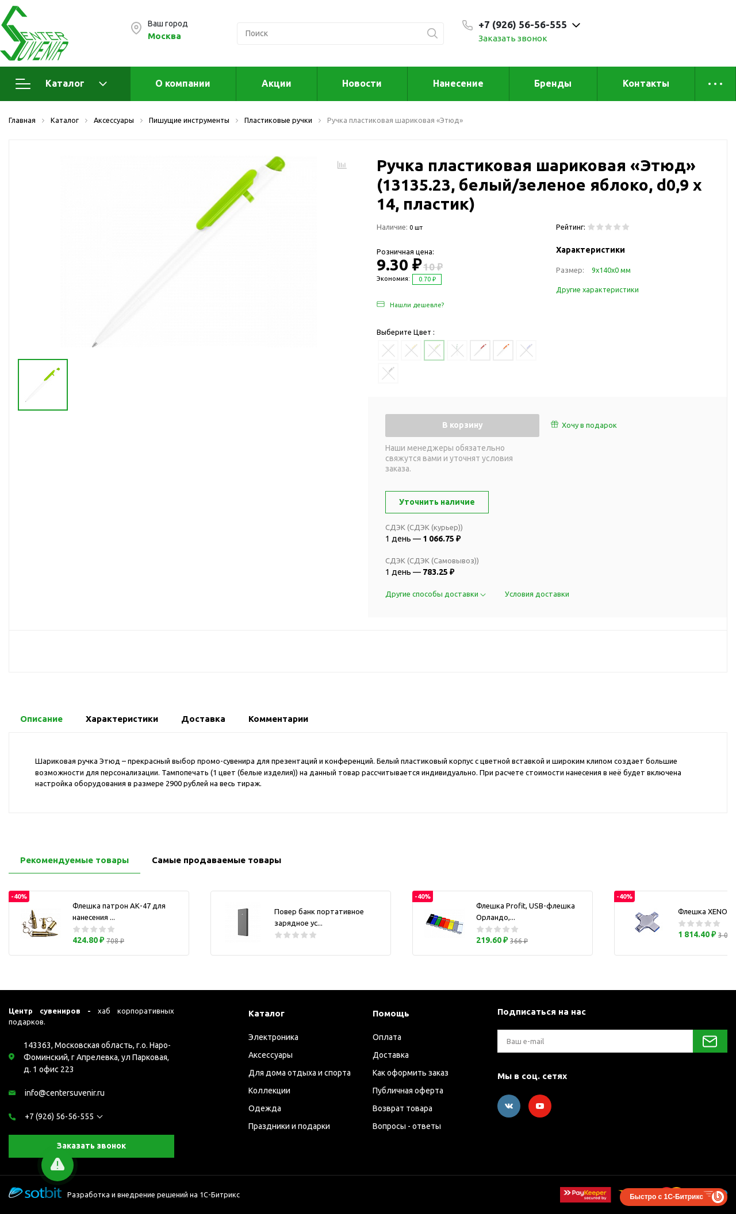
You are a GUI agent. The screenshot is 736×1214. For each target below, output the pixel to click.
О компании (182, 83)
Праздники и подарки (289, 1126)
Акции (277, 83)
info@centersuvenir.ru (65, 1092)
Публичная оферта (408, 1090)
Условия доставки (537, 594)
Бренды (553, 83)
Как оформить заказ (410, 1072)
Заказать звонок (512, 38)
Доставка (391, 1055)
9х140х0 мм (611, 270)
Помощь (391, 1013)
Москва (164, 36)
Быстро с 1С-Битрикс (666, 1197)
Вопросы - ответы (407, 1126)
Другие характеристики (597, 289)
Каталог (61, 84)
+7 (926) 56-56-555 (59, 1116)
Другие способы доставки (436, 594)
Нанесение (458, 83)
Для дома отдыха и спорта (299, 1072)
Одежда (264, 1108)
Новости (362, 83)
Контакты (646, 83)
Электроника (273, 1037)
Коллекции (269, 1090)
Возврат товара (402, 1108)
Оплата (387, 1037)
